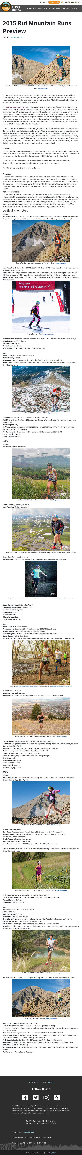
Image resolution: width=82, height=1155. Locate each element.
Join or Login (54, 2)
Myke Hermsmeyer (43, 88)
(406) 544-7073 (28, 1132)
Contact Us (43, 2)
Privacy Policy (51, 1153)
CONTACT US (32, 1082)
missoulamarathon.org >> (71, 2)
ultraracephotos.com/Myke (59, 598)
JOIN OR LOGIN (48, 1082)
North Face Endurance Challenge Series (28, 686)
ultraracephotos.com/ (57, 686)
